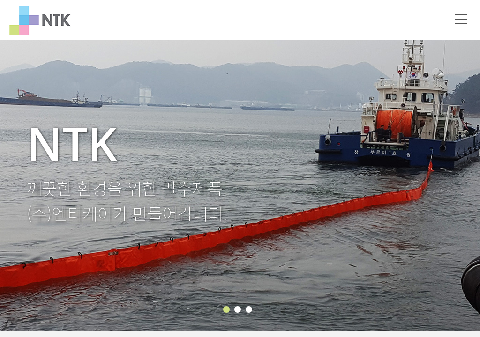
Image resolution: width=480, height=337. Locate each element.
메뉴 (461, 19)
